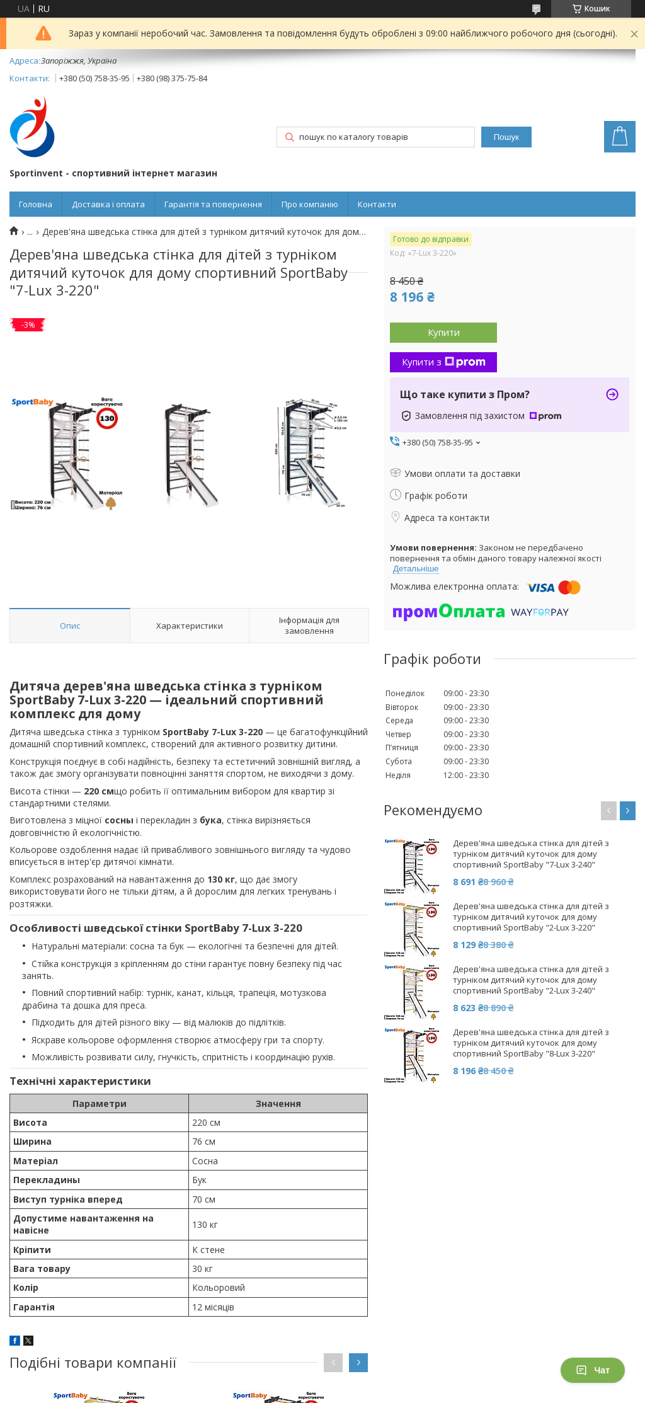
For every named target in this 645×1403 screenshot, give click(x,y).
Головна (35, 204)
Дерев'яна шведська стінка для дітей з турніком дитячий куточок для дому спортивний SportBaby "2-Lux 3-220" (531, 917)
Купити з (444, 361)
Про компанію (310, 204)
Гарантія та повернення (213, 204)
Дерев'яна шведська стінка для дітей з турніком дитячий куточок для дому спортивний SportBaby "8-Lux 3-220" (531, 1043)
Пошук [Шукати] (506, 137)
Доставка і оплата (108, 204)
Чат (593, 1370)
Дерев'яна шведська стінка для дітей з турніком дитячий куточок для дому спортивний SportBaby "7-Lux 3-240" (531, 854)
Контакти (377, 204)
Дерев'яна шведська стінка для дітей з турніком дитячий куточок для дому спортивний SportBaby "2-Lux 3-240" (531, 980)
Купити (444, 332)
